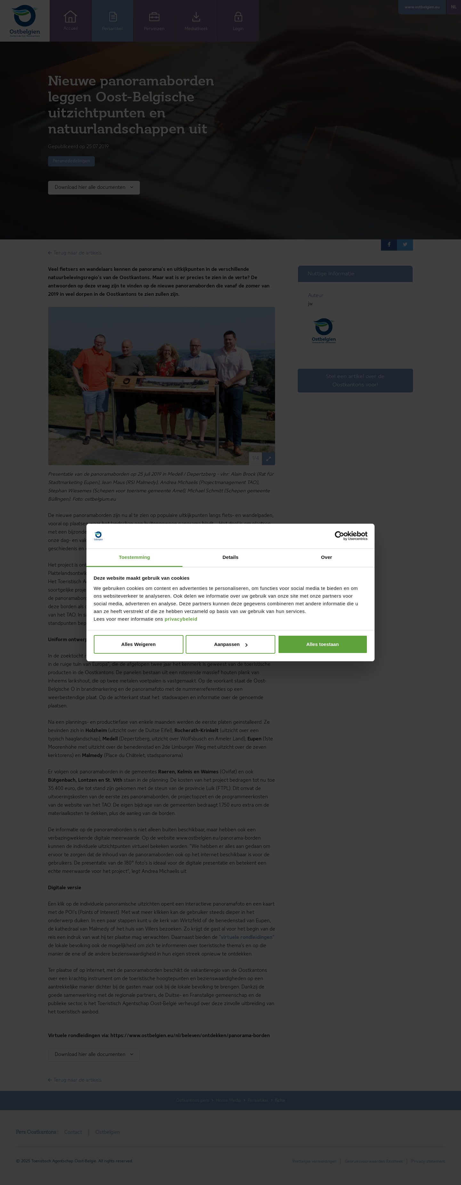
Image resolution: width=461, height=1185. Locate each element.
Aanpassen (230, 644)
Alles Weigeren (138, 644)
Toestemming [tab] (134, 557)
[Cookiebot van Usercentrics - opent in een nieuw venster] (339, 536)
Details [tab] (230, 557)
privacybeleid (181, 619)
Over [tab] (326, 557)
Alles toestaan (322, 644)
